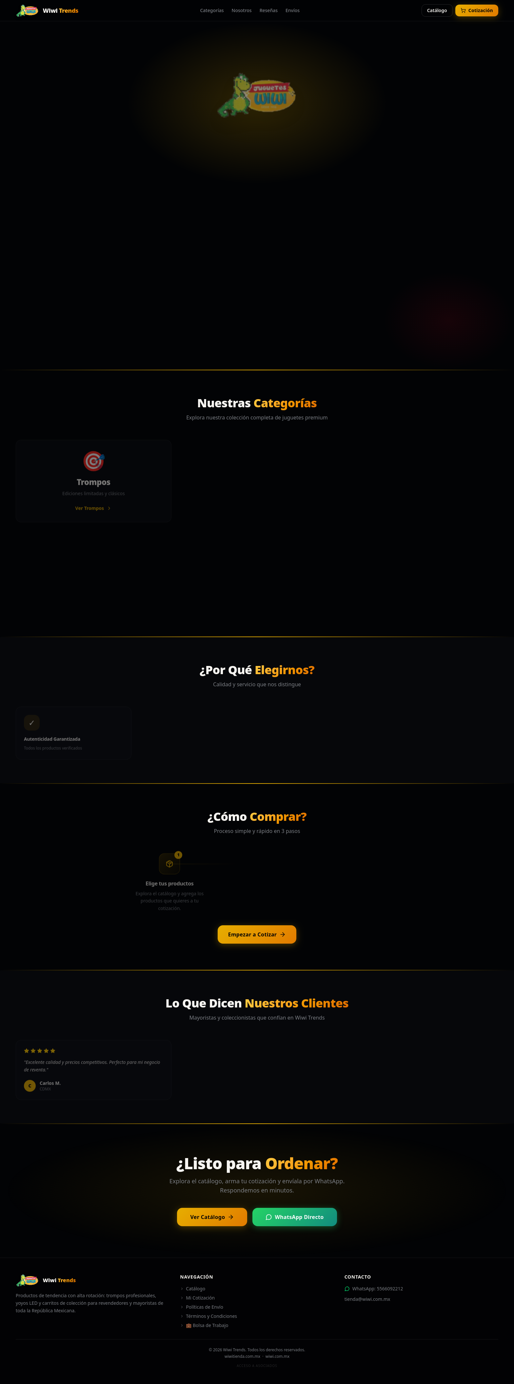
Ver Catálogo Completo (206, 278)
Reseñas (269, 10)
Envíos (293, 10)
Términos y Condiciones (208, 1316)
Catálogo (437, 10)
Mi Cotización (197, 1298)
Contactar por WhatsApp (306, 278)
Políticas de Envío (201, 1307)
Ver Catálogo (212, 1217)
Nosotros (242, 10)
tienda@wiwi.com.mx (367, 1299)
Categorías (212, 10)
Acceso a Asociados (257, 1365)
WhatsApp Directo (295, 1217)
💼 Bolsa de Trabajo (204, 1325)
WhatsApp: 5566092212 (374, 1288)
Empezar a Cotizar (257, 934)
